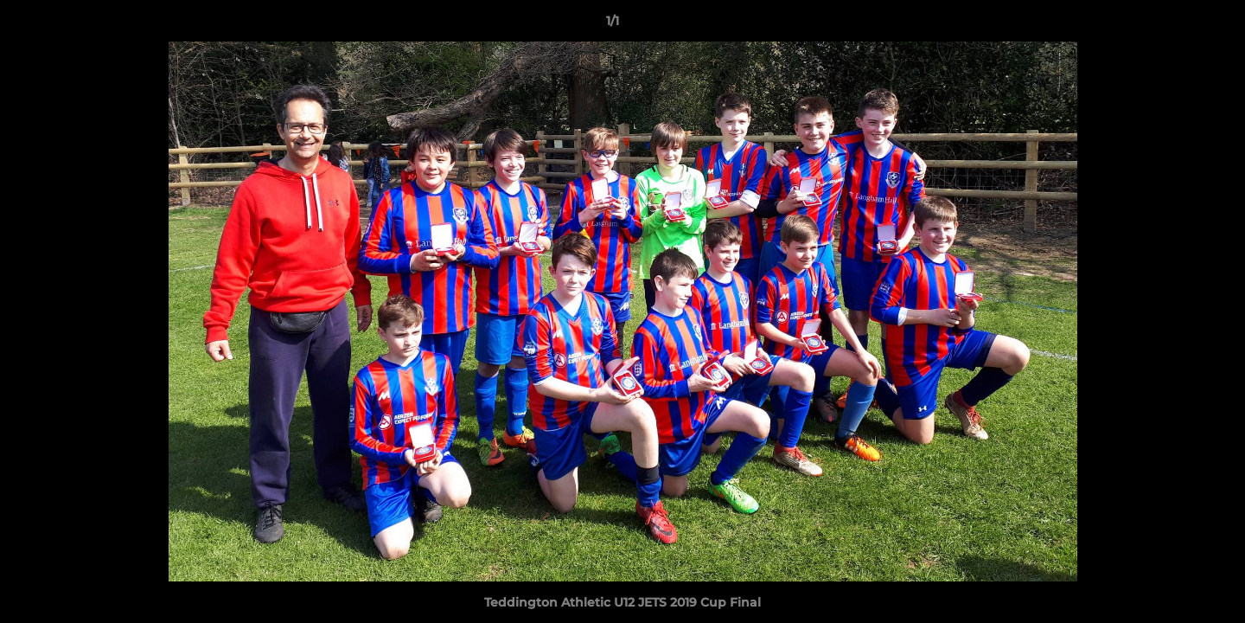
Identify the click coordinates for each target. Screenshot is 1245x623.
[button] (1172, 25)
